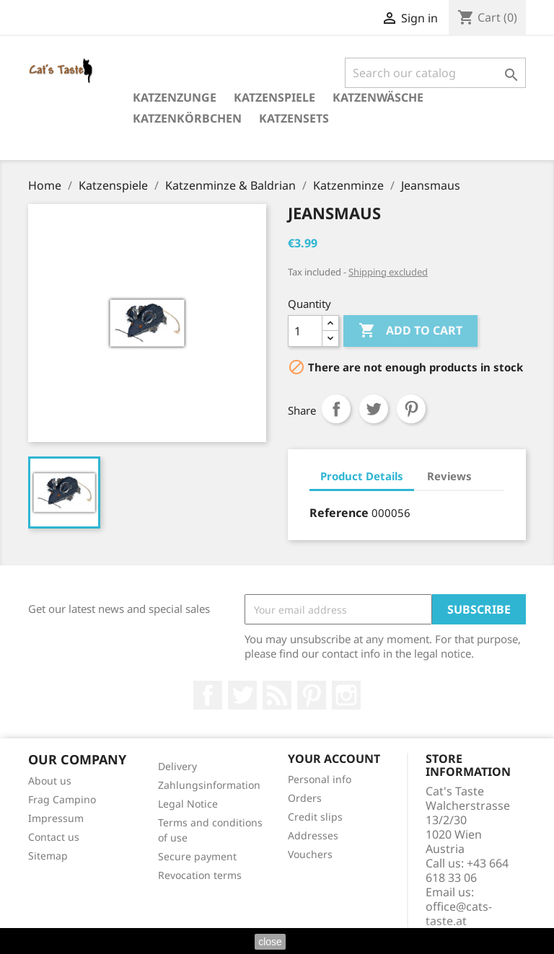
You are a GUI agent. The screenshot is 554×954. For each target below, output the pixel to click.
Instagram (346, 695)
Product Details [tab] (361, 476)
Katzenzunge (174, 97)
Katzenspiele (274, 97)
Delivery (177, 766)
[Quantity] (305, 331)
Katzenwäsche (378, 97)
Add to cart (410, 331)
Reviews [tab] (449, 476)
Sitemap (48, 855)
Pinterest (411, 408)
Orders (305, 798)
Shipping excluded (388, 271)
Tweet (373, 408)
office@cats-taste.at (459, 913)
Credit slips (315, 816)
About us (49, 780)
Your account (334, 759)
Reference (339, 512)
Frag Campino (62, 799)
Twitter (242, 695)
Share (336, 408)
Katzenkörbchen (187, 118)
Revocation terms (200, 875)
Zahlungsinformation (209, 785)
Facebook (207, 695)
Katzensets (294, 118)
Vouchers (310, 854)
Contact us (53, 837)
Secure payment (197, 856)
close (270, 942)
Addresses (313, 835)
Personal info (319, 779)
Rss (277, 695)
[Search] (435, 73)
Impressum (56, 818)
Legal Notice (188, 804)
